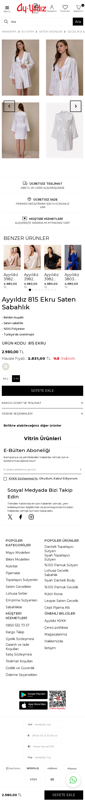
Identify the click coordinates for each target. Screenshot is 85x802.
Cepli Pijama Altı (57, 608)
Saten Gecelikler (18, 587)
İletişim (50, 648)
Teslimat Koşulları (19, 661)
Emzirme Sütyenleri (21, 600)
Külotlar (12, 566)
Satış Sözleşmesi (19, 654)
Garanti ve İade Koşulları (17, 647)
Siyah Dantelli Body (59, 580)
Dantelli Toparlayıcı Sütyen (58, 549)
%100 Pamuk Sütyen (61, 565)
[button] (30, 290)
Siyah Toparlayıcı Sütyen (57, 557)
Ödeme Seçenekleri (21, 675)
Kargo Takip (15, 632)
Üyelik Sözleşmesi (20, 639)
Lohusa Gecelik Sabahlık (56, 573)
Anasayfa (9, 31)
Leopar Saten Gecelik (61, 601)
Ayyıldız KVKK (55, 621)
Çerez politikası (56, 628)
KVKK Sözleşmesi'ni (23, 478)
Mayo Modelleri (18, 553)
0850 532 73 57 (17, 625)
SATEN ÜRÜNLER (50, 31)
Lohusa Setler (16, 593)
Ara (78, 21)
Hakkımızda (53, 641)
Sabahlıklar (14, 607)
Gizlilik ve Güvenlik (20, 668)
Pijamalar (13, 573)
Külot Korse (53, 594)
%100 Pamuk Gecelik (61, 587)
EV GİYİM (28, 31)
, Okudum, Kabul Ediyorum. (41, 478)
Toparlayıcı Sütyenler (22, 580)
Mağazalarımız (55, 634)
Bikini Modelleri (17, 559)
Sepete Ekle (42, 391)
